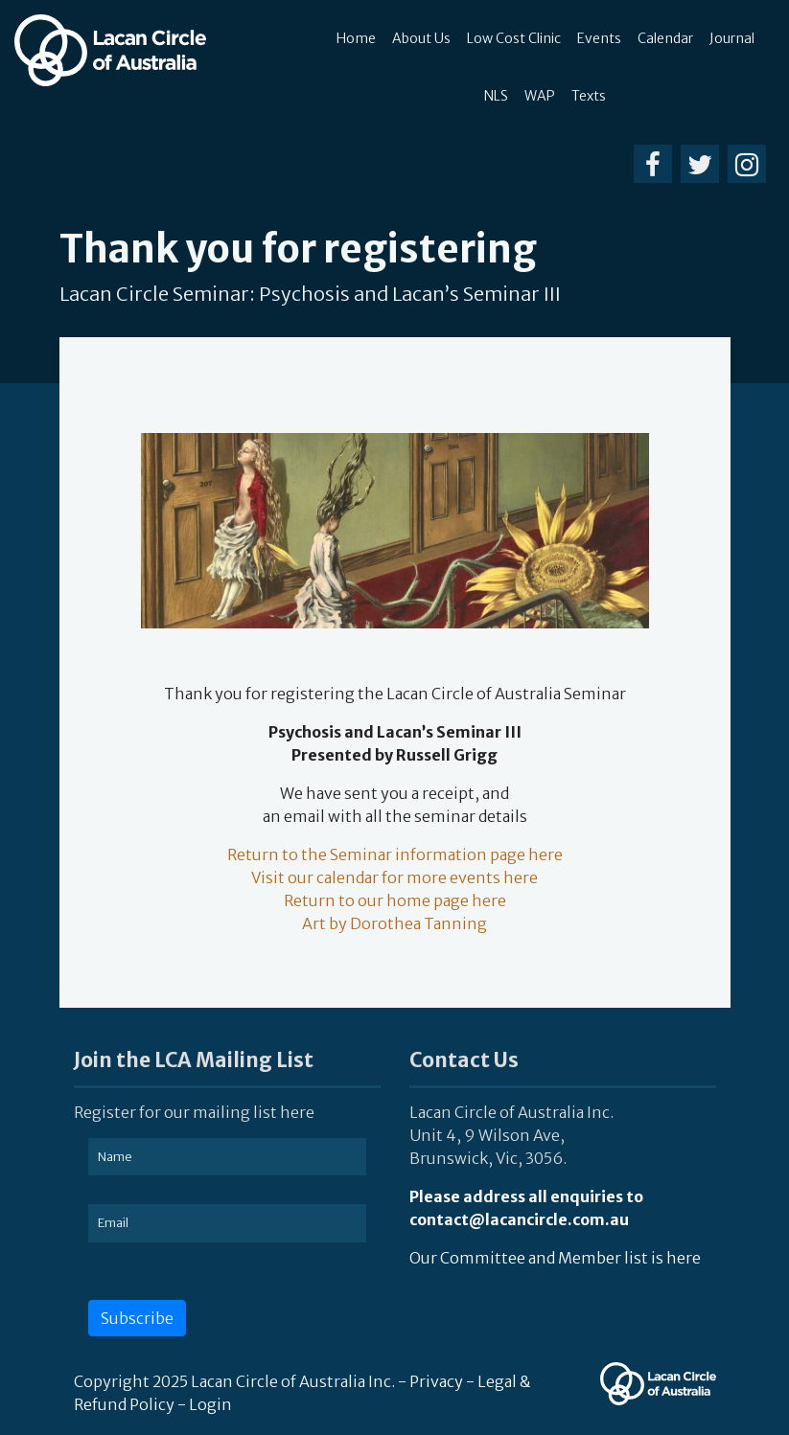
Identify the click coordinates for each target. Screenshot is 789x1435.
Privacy (436, 1381)
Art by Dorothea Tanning (394, 923)
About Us (421, 38)
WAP (539, 95)
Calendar (665, 38)
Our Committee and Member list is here (555, 1257)
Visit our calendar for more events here (394, 877)
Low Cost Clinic (514, 38)
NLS (496, 95)
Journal (731, 38)
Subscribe (137, 1318)
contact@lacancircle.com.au (519, 1219)
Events (599, 38)
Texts (588, 95)
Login (210, 1404)
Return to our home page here (395, 900)
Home (356, 38)
